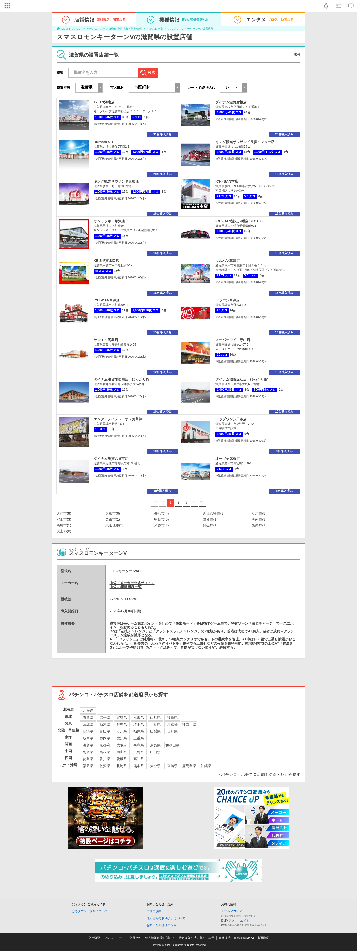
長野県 (172, 731)
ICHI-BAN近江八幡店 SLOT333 (240, 221)
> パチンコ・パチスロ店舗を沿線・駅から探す (259, 774)
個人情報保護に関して (160, 938)
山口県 (155, 752)
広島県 (138, 752)
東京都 (172, 724)
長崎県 (122, 766)
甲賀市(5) (161, 519)
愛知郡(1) (259, 525)
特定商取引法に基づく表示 (196, 938)
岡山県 (122, 752)
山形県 (155, 717)
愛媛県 (122, 759)
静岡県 (105, 738)
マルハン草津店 (227, 261)
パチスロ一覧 (155, 28)
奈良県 (155, 745)
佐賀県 (105, 766)
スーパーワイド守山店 (232, 340)
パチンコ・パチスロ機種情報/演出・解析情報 (114, 28)
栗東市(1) (112, 519)
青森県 (88, 717)
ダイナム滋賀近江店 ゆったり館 (241, 379)
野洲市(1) (210, 519)
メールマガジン (231, 911)
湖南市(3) (259, 519)
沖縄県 (206, 766)
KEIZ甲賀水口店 (106, 261)
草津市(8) (259, 513)
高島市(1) (64, 525)
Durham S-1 (103, 142)
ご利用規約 (154, 911)
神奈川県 (189, 724)
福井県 (138, 731)
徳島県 (88, 759)
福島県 (172, 717)
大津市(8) (64, 513)
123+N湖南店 (104, 102)
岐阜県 (88, 738)
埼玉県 (138, 724)
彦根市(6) (112, 513)
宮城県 (122, 717)
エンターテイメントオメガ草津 (118, 419)
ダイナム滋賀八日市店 (111, 459)
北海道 (88, 710)
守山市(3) (64, 519)
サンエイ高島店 (106, 340)
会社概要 (94, 938)
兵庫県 (138, 745)
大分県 (155, 766)
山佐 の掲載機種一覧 (126, 587)
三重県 (138, 738)
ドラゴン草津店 (227, 300)
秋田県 (138, 717)
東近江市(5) (114, 525)
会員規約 (135, 938)
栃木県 (105, 724)
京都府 (105, 745)
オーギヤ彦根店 (227, 459)
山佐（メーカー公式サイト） (132, 583)
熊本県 (138, 766)
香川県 (105, 759)
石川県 (122, 731)
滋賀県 (88, 745)
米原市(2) (161, 525)
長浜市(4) (161, 513)
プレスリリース (114, 938)
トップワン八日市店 (231, 419)
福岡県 (88, 766)
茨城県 (88, 724)
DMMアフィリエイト (235, 920)
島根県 (105, 752)
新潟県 (88, 731)
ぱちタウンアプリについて (90, 911)
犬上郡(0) (64, 531)
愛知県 (122, 738)
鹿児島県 (189, 766)
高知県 (138, 759)
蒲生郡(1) (210, 525)
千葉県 (155, 724)
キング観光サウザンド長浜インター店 (244, 142)
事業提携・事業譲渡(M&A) (236, 938)
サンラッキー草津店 (109, 221)
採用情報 (264, 938)
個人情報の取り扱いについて (166, 918)
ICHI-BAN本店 (226, 181)
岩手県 (105, 717)
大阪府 (122, 745)
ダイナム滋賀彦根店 (231, 102)
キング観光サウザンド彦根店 (116, 181)
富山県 (105, 731)
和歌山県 (172, 745)
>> (202, 502)
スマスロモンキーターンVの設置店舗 (190, 28)
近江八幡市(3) (213, 513)
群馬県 (122, 724)
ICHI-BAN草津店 (107, 300)
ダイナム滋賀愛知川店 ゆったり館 (121, 379)
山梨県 (155, 731)
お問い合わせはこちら (161, 925)
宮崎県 (172, 766)
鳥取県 (88, 752)
